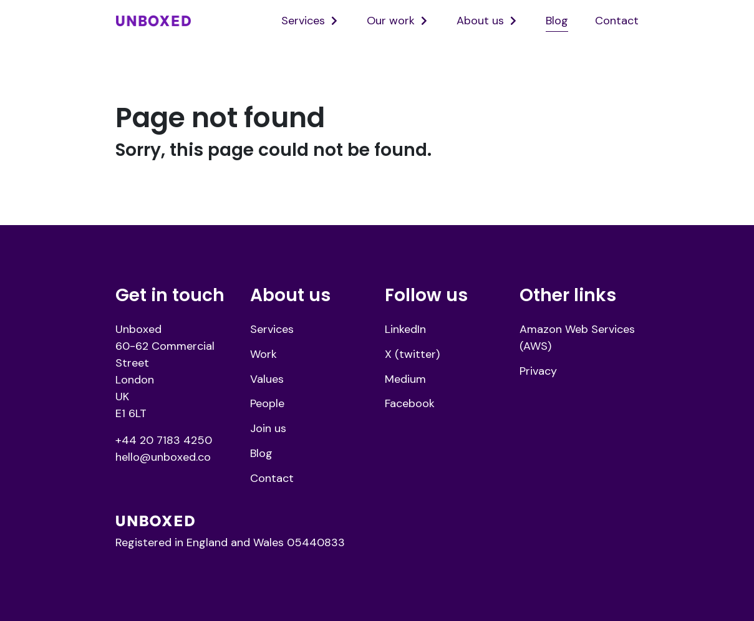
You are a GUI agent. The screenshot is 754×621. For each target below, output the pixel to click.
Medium (405, 379)
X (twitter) (412, 354)
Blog (557, 20)
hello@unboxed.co (163, 457)
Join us (268, 428)
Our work (391, 20)
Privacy (538, 370)
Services (303, 20)
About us (480, 20)
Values (267, 379)
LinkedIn (405, 329)
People (267, 403)
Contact (617, 20)
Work (263, 354)
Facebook (410, 403)
